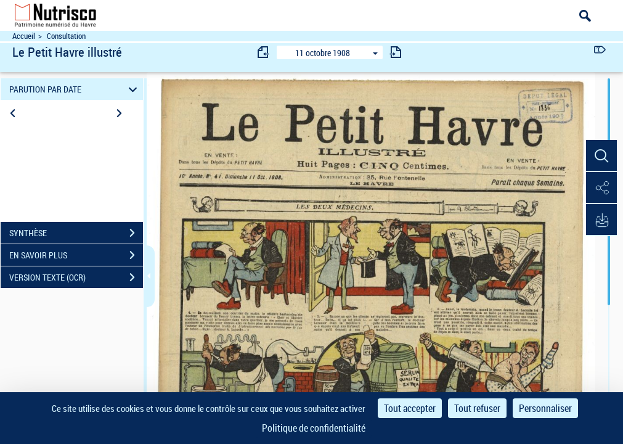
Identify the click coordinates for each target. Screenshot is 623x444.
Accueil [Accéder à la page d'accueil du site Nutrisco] (23, 36)
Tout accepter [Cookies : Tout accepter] (410, 408)
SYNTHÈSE (76, 233)
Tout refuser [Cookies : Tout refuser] (477, 408)
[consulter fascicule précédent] (263, 52)
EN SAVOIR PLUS (76, 255)
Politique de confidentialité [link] (313, 428)
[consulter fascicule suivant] (395, 52)
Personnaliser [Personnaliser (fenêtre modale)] (545, 408)
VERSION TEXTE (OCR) (76, 277)
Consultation (66, 36)
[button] (601, 156)
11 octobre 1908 (322, 53)
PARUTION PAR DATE (74, 89)
